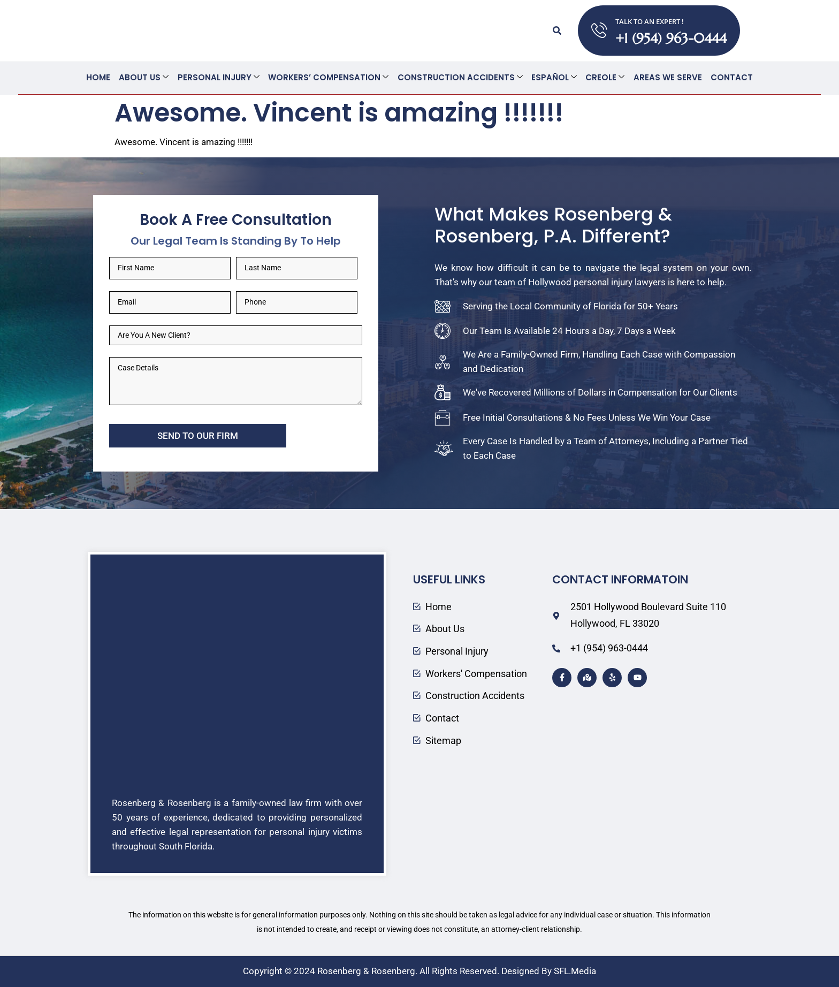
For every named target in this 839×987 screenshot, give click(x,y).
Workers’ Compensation (329, 77)
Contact (731, 77)
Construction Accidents (460, 77)
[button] (557, 30)
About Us (145, 77)
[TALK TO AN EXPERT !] (599, 30)
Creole (604, 77)
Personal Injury (219, 77)
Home (99, 77)
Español (554, 77)
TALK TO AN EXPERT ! (649, 21)
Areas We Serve (667, 77)
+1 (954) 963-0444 (671, 38)
